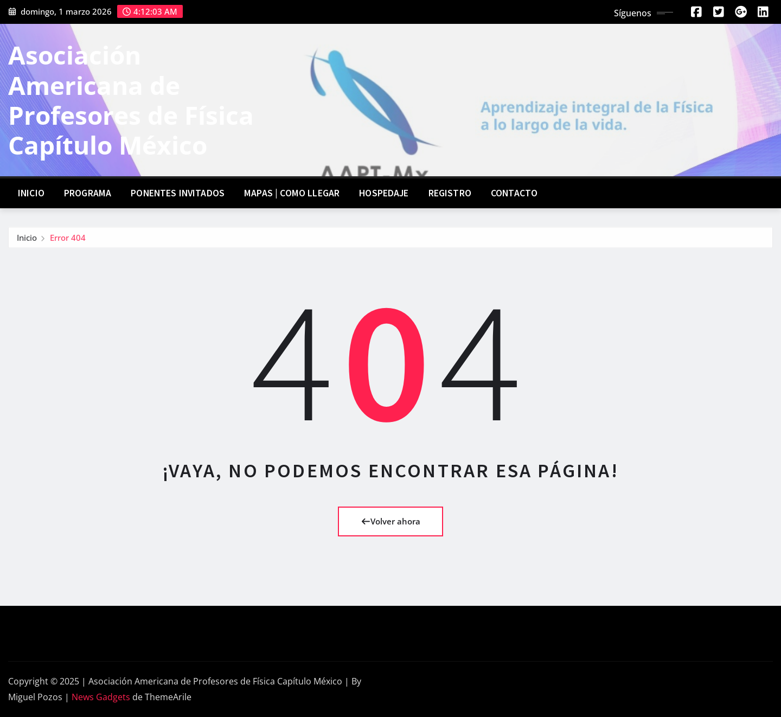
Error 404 (68, 240)
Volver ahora (391, 521)
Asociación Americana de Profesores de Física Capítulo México (131, 100)
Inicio (31, 193)
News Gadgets (101, 697)
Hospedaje (383, 193)
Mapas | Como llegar (292, 193)
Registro (449, 193)
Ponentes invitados (178, 193)
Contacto (514, 193)
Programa (87, 193)
